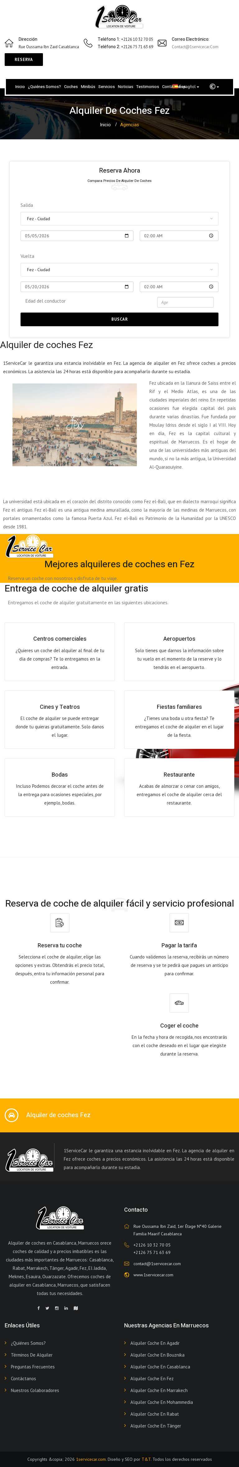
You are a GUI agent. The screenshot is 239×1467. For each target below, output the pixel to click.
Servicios (106, 87)
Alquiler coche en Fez (152, 1378)
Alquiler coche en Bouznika (157, 1355)
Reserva (24, 59)
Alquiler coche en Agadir (155, 1343)
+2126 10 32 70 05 (152, 1245)
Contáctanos (23, 1378)
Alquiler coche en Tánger (155, 1426)
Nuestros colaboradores (35, 1390)
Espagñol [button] (185, 86)
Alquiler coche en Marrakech (159, 1390)
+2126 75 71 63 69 (152, 1252)
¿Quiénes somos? (44, 87)
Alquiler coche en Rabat (154, 1414)
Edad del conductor (45, 301)
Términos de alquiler (32, 1355)
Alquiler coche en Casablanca (160, 1367)
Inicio (20, 87)
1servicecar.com (91, 1459)
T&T (146, 1459)
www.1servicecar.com (153, 1275)
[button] (214, 87)
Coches (71, 87)
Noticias (125, 87)
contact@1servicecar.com (195, 46)
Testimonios (147, 87)
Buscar (119, 319)
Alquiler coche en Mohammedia (161, 1402)
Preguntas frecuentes (33, 1367)
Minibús (88, 87)
